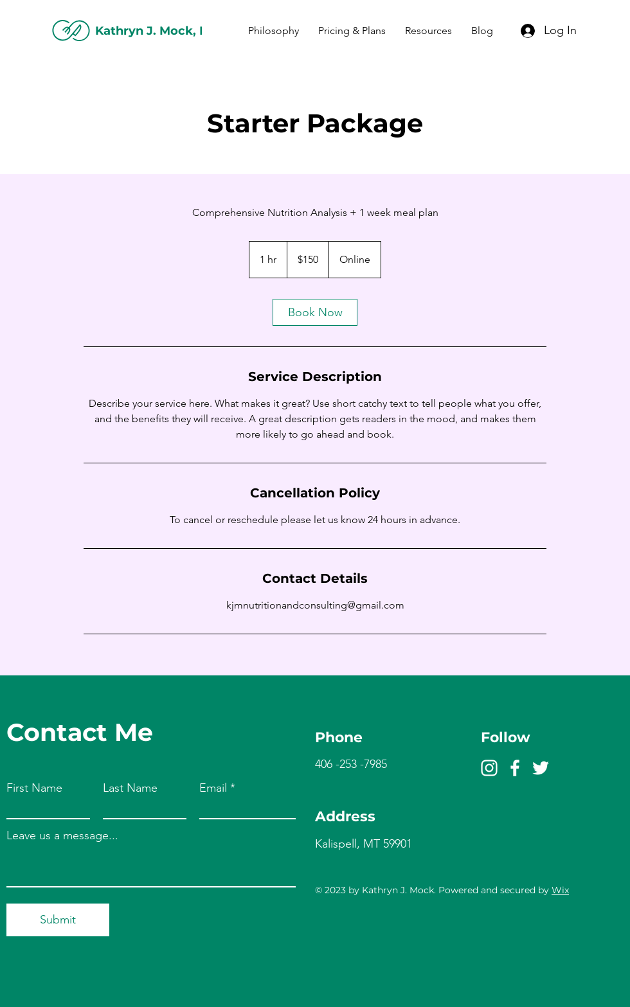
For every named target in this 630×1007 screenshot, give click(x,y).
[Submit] (57, 920)
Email (213, 788)
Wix (560, 890)
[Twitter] (541, 768)
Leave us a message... (62, 835)
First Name (34, 788)
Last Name (130, 788)
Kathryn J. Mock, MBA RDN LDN (193, 31)
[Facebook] (515, 768)
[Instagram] (489, 768)
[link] (315, 312)
